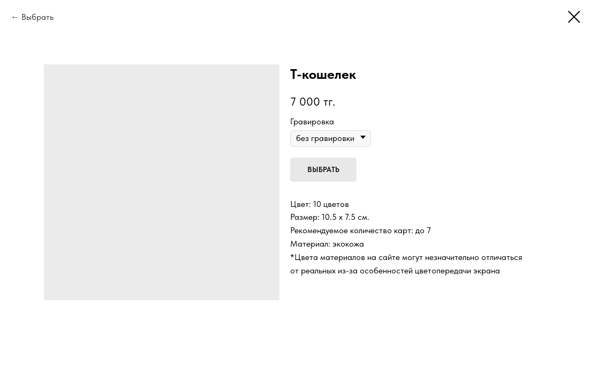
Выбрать (37, 17)
